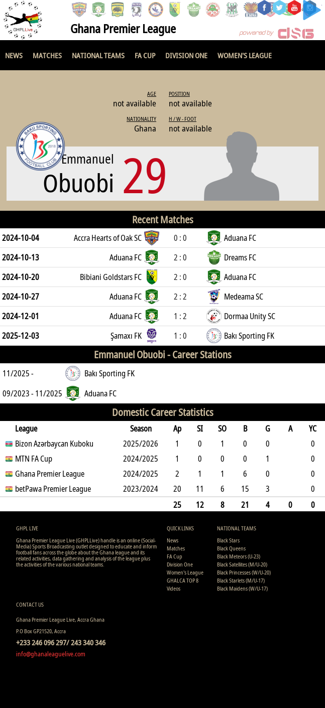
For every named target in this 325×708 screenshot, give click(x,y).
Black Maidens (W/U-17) (242, 588)
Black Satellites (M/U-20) (242, 564)
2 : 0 (180, 257)
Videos (173, 588)
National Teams (98, 55)
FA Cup (145, 55)
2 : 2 (180, 296)
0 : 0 (180, 237)
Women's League (245, 55)
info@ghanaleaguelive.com (50, 653)
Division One (186, 55)
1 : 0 (180, 335)
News (14, 55)
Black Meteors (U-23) (238, 556)
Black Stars (228, 540)
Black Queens (231, 548)
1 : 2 (180, 316)
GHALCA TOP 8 (182, 580)
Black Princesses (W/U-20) (244, 572)
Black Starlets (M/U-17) (241, 580)
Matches (47, 55)
